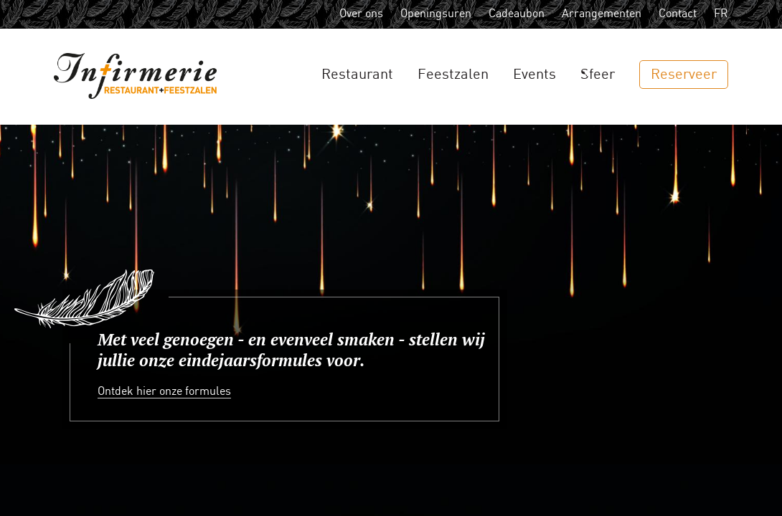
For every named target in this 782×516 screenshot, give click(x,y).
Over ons (361, 14)
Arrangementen (601, 14)
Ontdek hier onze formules (164, 392)
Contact (678, 14)
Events (534, 74)
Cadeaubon (517, 14)
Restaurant (357, 74)
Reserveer (684, 74)
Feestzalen (453, 74)
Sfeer (597, 74)
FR (721, 14)
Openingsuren (435, 14)
